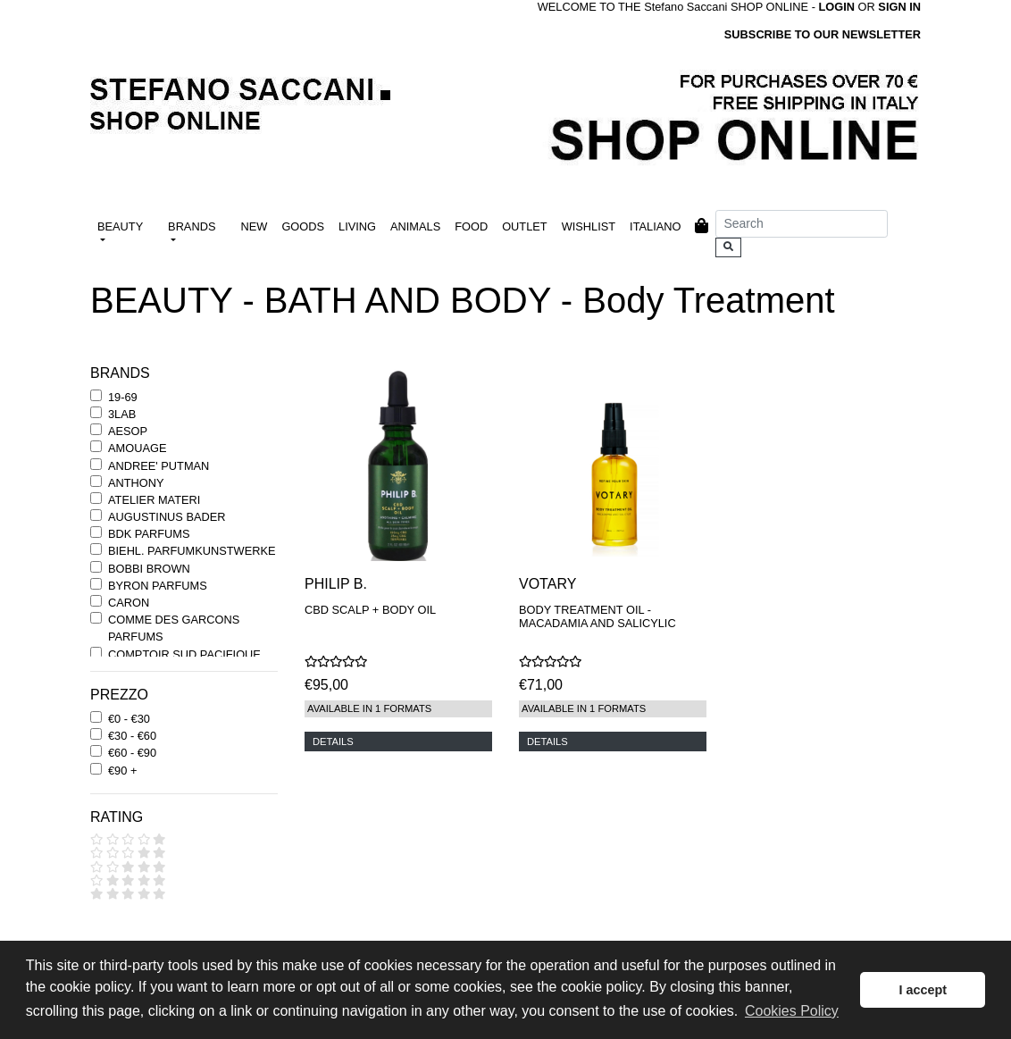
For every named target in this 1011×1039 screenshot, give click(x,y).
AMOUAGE (137, 448)
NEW (254, 226)
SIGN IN (899, 6)
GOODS (302, 226)
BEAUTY (120, 226)
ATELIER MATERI (154, 500)
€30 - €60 (132, 735)
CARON (128, 602)
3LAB (122, 414)
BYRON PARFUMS (157, 585)
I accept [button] (922, 990)
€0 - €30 (129, 718)
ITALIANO (655, 226)
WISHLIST (588, 226)
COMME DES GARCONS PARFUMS (173, 628)
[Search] (801, 224)
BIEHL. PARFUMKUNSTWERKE (191, 550)
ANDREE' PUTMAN (158, 466)
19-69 (123, 397)
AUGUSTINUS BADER (167, 517)
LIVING (357, 226)
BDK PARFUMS (148, 533)
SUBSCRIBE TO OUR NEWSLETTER (822, 34)
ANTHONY (136, 483)
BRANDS (191, 226)
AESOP (127, 431)
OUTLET (524, 226)
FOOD (471, 226)
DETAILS (333, 741)
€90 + (122, 770)
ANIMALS (415, 226)
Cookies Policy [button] (792, 1010)
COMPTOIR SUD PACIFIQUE (184, 654)
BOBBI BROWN (149, 568)
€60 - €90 (132, 752)
